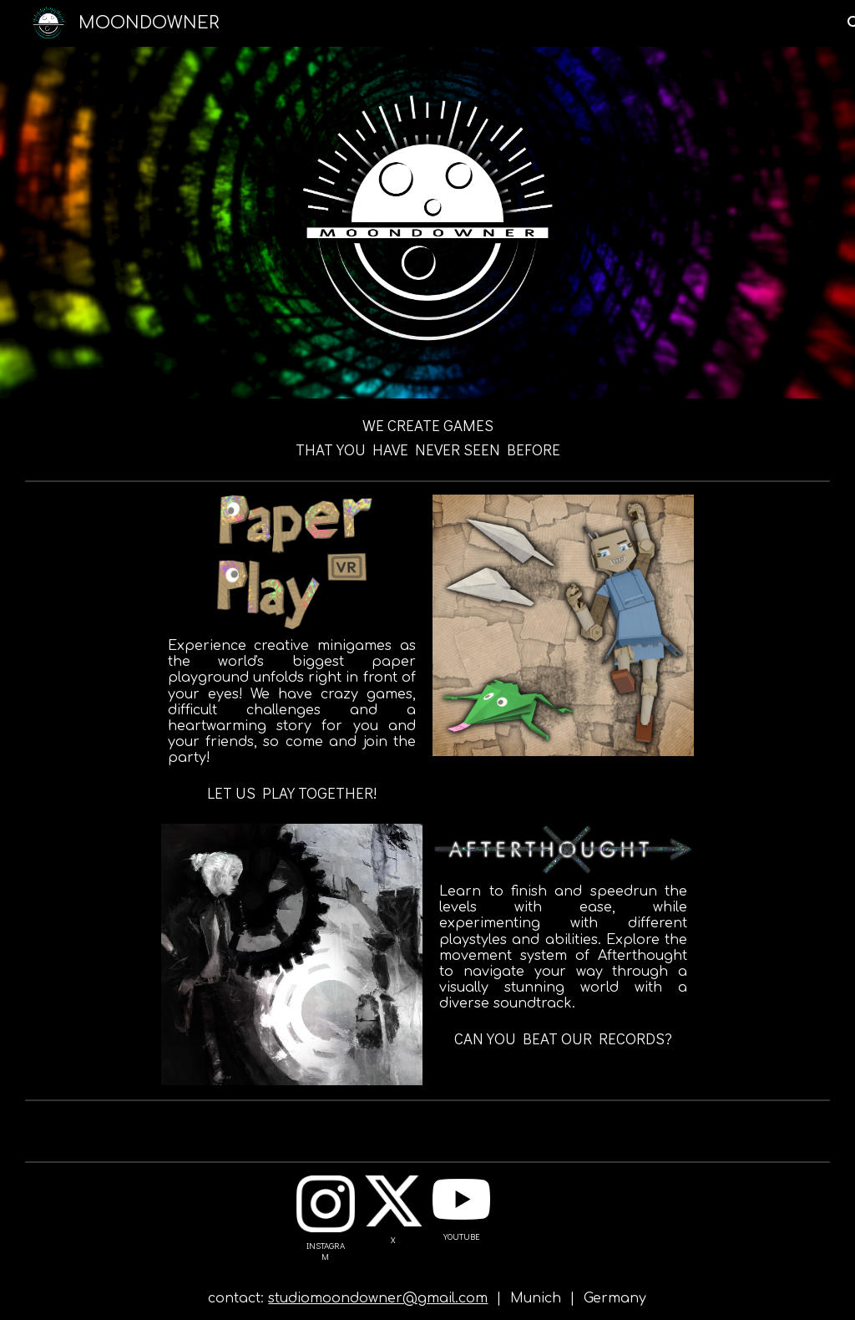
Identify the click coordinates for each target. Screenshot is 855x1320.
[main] (427, 436)
